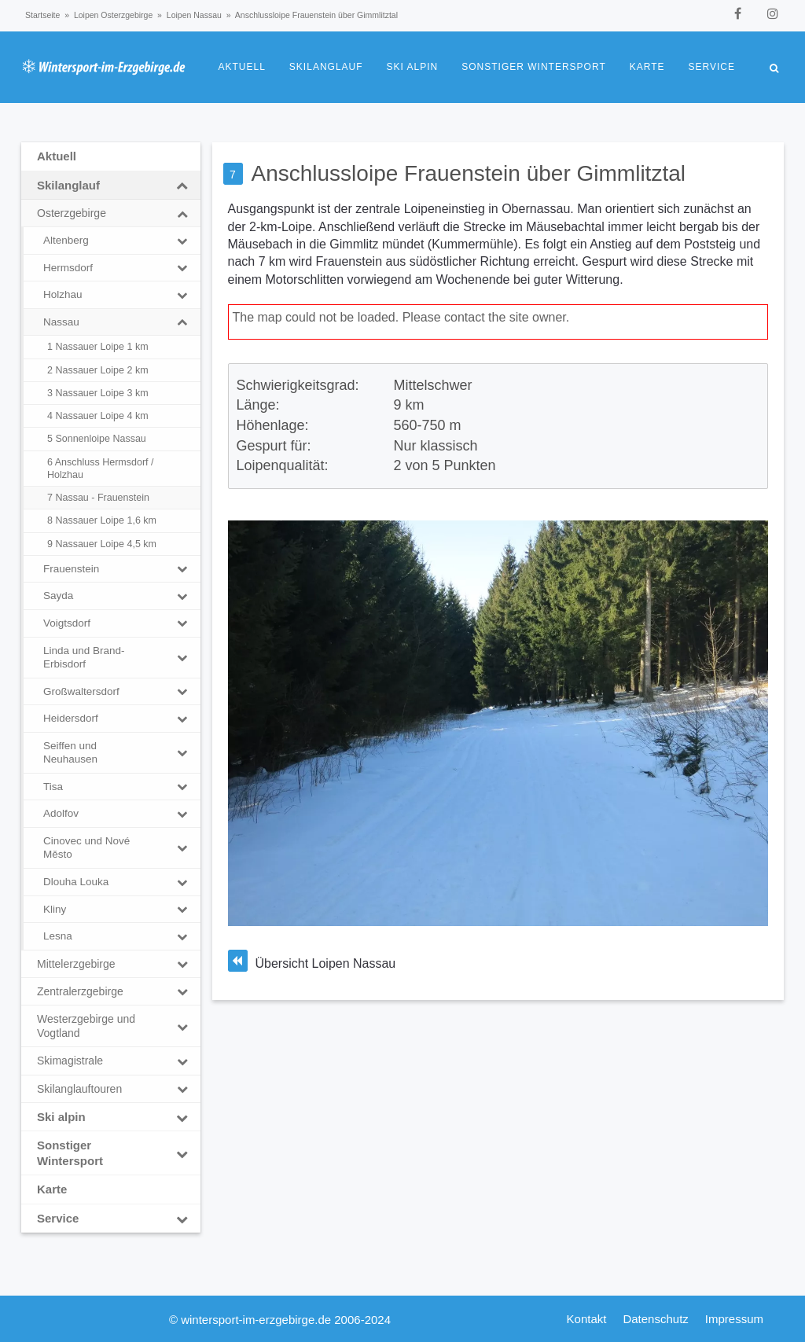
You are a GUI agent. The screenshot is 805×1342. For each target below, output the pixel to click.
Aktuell (242, 66)
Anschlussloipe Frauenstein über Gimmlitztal (469, 173)
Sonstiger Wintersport (533, 66)
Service (712, 66)
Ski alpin (413, 66)
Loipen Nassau (194, 15)
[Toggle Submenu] (182, 185)
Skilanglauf (326, 66)
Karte (647, 66)
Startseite (42, 15)
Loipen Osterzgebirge (113, 15)
